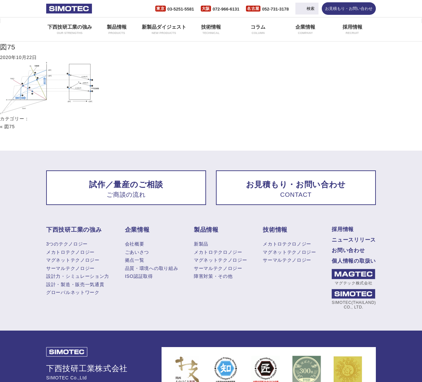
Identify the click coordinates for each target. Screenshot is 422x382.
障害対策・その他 (213, 276)
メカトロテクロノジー (218, 252)
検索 (311, 8)
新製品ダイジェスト (164, 29)
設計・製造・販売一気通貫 (75, 284)
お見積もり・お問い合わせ (349, 8)
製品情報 (117, 29)
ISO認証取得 (139, 276)
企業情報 (305, 29)
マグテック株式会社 (353, 277)
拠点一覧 (134, 260)
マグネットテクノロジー (73, 260)
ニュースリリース (354, 240)
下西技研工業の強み (69, 29)
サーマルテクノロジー (70, 268)
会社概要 (134, 244)
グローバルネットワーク (73, 292)
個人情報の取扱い (354, 261)
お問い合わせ (348, 250)
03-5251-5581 (180, 9)
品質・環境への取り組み (151, 268)
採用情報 (352, 29)
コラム (258, 29)
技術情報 (211, 29)
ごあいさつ (137, 252)
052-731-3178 (275, 9)
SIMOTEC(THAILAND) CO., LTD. (353, 299)
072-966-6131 (226, 9)
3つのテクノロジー (67, 244)
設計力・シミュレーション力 (77, 276)
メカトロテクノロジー (70, 252)
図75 (7, 47)
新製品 (201, 244)
